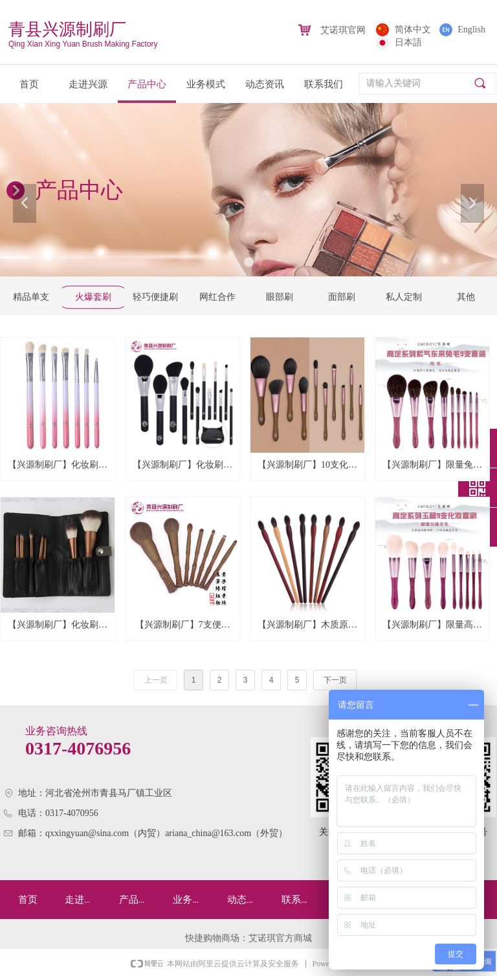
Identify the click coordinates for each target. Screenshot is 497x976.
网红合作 (217, 297)
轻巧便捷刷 (155, 297)
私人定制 (404, 297)
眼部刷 (279, 297)
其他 (466, 297)
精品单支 (31, 297)
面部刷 (341, 297)
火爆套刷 (93, 297)
